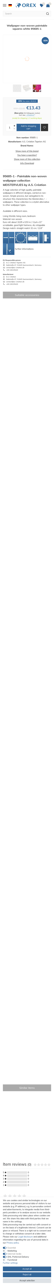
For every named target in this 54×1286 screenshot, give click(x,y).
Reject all (27, 1274)
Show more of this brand (27, 151)
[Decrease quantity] (14, 128)
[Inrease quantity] (14, 125)
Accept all (27, 1269)
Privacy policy (12, 1242)
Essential (11, 1248)
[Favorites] (42, 5)
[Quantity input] (9, 127)
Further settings (10, 1263)
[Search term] (23, 14)
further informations (24, 249)
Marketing (12, 1251)
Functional (12, 1260)
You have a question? (27, 155)
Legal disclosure (25, 1236)
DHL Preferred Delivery (18, 1257)
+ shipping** (30, 115)
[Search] (47, 14)
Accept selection (27, 1280)
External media (14, 1254)
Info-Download (27, 163)
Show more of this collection (27, 159)
